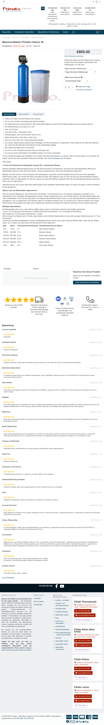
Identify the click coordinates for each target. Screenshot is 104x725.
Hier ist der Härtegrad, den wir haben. (57, 158)
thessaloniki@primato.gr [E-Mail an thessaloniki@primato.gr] (84, 615)
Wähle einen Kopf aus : (73, 77)
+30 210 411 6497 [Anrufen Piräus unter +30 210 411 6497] (82, 668)
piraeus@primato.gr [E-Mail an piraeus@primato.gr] (83, 673)
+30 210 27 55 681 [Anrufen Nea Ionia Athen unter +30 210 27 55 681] (83, 641)
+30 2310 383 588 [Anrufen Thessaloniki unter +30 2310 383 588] (82, 611)
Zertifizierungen (61, 608)
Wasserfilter (25, 37)
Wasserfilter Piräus (62, 641)
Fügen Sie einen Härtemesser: (75, 68)
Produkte (15, 37)
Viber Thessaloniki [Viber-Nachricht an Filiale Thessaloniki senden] (82, 620)
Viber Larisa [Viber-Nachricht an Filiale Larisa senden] (80, 705)
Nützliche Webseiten (62, 629)
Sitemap (58, 638)
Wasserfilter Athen (62, 644)
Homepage (6, 37)
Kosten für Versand (85, 90)
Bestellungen (38, 604)
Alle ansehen (8, 578)
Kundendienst (60, 626)
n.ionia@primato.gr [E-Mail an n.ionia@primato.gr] (83, 645)
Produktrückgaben (62, 612)
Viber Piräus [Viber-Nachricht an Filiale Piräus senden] (80, 677)
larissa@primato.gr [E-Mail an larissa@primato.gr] (83, 700)
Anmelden (37, 598)
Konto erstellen (39, 601)
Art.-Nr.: (29, 46)
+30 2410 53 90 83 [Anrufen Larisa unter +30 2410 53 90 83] (83, 696)
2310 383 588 (17, 718)
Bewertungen (38, 114)
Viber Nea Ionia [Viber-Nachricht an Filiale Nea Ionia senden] (81, 650)
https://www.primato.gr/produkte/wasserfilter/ (16, 650)
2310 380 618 (29, 718)
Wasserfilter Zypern (62, 615)
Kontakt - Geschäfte (62, 600)
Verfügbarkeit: (7, 46)
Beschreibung (9, 114)
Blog (57, 618)
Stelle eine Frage (83, 87)
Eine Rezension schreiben (74, 56)
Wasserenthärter (37, 37)
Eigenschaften (24, 114)
